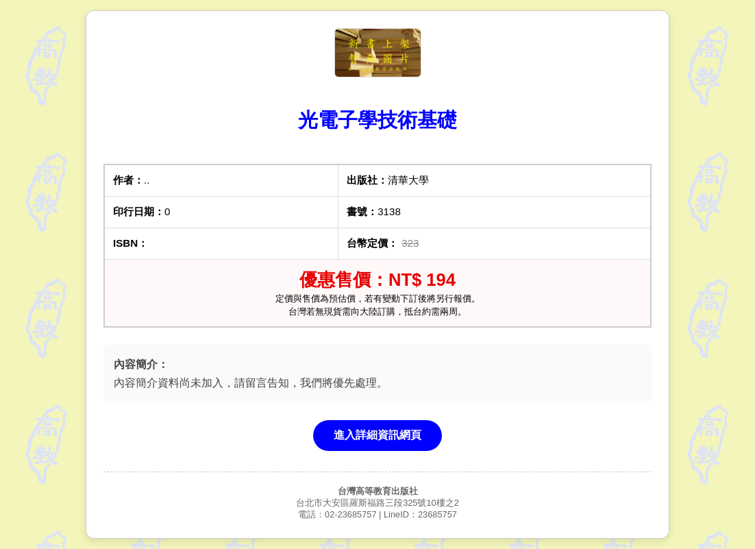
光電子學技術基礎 (377, 120)
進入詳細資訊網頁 (377, 435)
